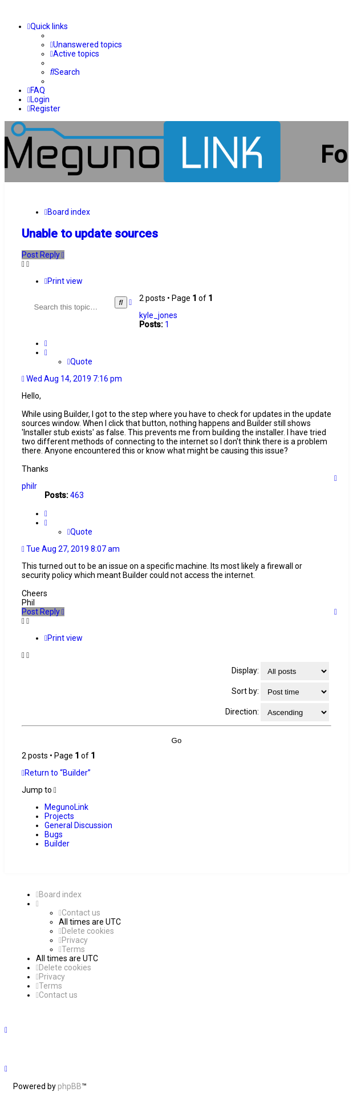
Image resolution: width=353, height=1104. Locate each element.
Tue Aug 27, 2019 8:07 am (71, 548)
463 (77, 495)
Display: (280, 671)
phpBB (70, 1086)
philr (29, 486)
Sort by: (280, 692)
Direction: (277, 712)
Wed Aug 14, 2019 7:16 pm (72, 378)
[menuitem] (86, 44)
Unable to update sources (90, 233)
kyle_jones (158, 315)
